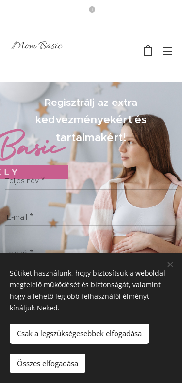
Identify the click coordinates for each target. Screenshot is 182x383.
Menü (167, 51)
